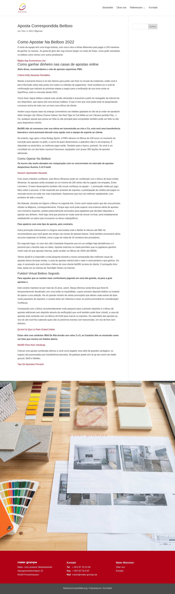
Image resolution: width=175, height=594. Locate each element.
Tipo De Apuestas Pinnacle (31, 364)
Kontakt (153, 8)
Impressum (95, 588)
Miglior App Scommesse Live (32, 61)
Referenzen (136, 8)
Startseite (107, 8)
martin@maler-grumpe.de (84, 574)
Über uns (121, 8)
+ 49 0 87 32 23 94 (81, 567)
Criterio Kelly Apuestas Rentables (34, 75)
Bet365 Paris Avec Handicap (31, 345)
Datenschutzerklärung (75, 588)
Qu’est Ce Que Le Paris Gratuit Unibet (36, 329)
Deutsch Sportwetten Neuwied (32, 173)
